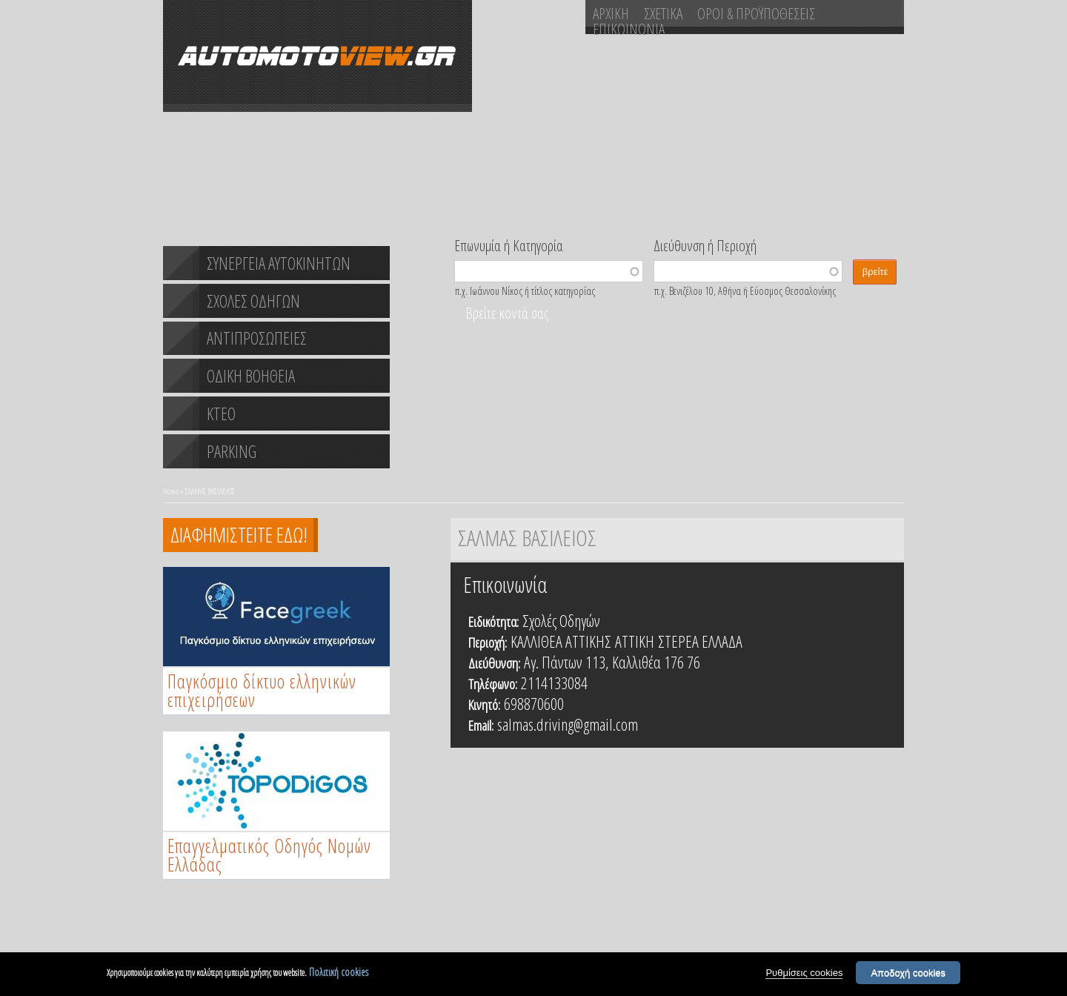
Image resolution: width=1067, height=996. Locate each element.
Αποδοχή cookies (908, 973)
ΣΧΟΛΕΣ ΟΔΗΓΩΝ (253, 301)
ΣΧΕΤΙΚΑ (663, 13)
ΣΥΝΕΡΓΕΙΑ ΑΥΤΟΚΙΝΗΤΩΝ (278, 263)
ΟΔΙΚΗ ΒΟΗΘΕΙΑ (251, 376)
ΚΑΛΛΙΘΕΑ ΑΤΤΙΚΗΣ (561, 641)
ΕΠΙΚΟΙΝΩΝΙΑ (629, 29)
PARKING (231, 451)
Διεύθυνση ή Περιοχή (705, 244)
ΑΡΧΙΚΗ (611, 13)
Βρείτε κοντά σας (506, 313)
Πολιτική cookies (338, 973)
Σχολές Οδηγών (561, 620)
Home (171, 491)
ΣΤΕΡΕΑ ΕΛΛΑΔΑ (700, 641)
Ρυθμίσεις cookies (803, 973)
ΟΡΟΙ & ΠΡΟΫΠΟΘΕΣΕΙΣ (756, 13)
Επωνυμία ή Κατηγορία (508, 244)
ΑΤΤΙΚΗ (634, 641)
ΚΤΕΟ (221, 413)
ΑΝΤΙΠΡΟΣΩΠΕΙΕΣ (257, 338)
